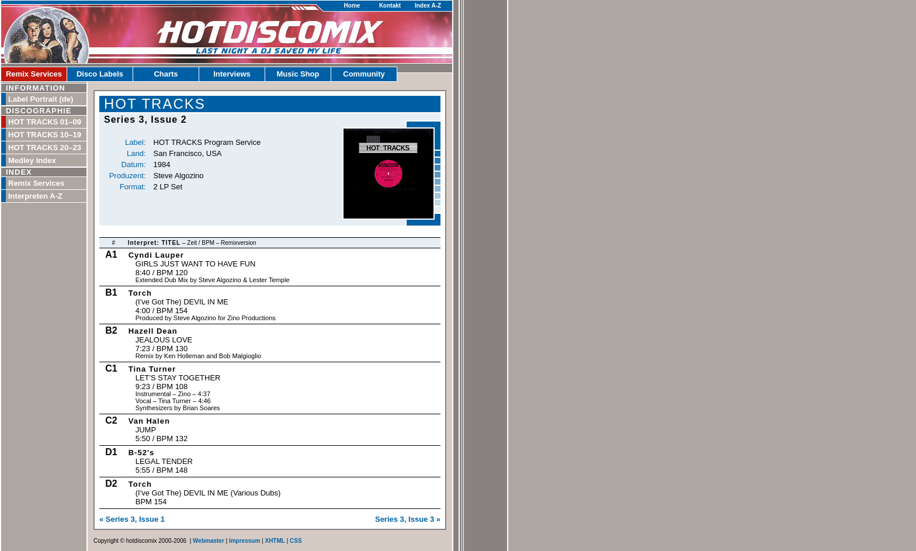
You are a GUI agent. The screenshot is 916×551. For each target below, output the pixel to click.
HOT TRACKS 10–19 (44, 134)
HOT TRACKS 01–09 (44, 121)
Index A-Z (428, 5)
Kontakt (390, 5)
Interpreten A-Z (35, 196)
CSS (296, 541)
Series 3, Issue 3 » (407, 519)
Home (352, 5)
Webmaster (208, 541)
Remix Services (34, 74)
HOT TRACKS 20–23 (44, 147)
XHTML (274, 541)
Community (364, 74)
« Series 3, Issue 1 (132, 519)
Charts (166, 74)
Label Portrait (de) (40, 99)
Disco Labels (100, 74)
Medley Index (32, 160)
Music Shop (298, 74)
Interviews (232, 74)
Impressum (244, 541)
